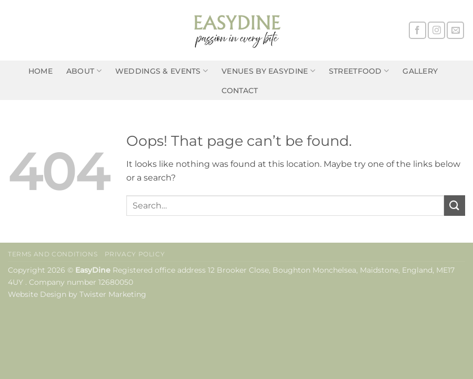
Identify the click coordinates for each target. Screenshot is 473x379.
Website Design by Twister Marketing (77, 294)
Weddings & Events (161, 71)
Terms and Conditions (52, 254)
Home (40, 71)
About (84, 71)
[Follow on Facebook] (417, 30)
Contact (240, 90)
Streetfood (359, 71)
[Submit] (454, 205)
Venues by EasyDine (268, 71)
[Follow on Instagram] (436, 30)
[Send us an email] (455, 30)
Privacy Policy (135, 254)
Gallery (420, 71)
